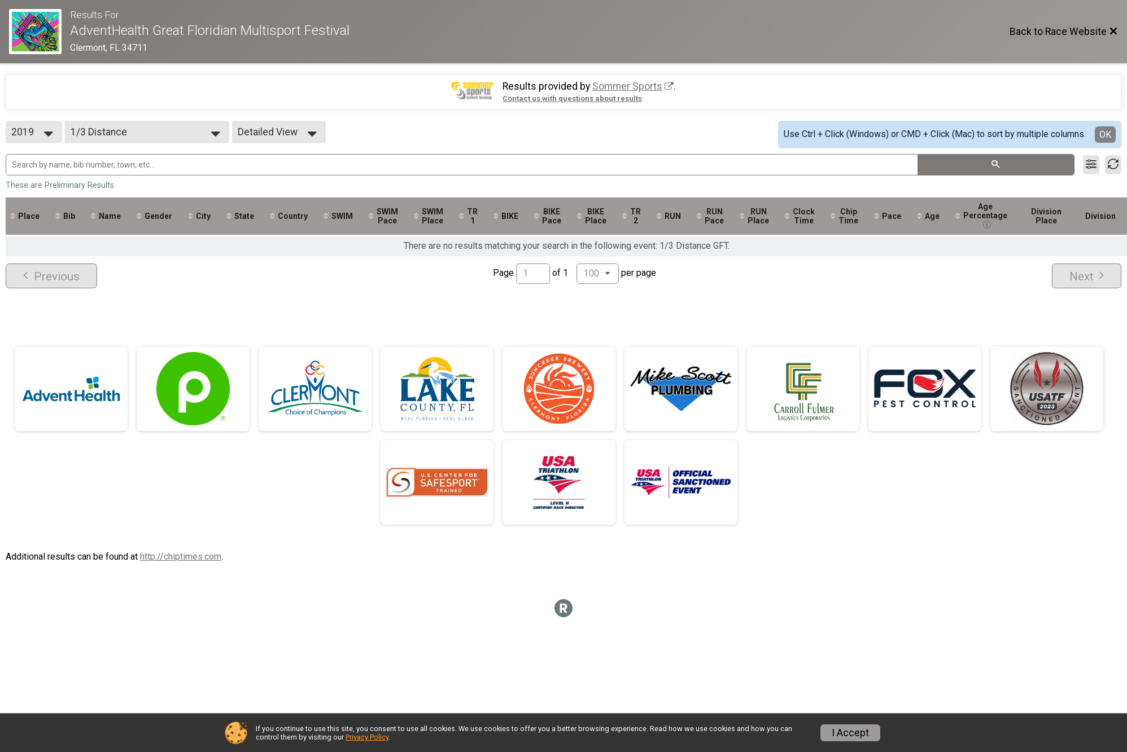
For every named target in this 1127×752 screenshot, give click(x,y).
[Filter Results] (1091, 164)
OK (1105, 134)
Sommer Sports (627, 86)
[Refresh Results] (1113, 164)
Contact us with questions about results (572, 98)
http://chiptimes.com (180, 556)
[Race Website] (39, 31)
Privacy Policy (367, 737)
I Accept (850, 732)
